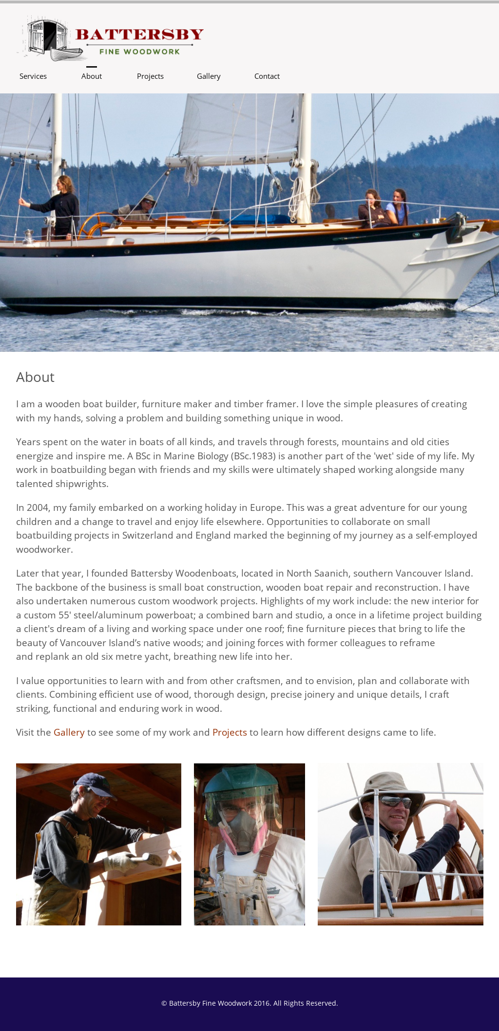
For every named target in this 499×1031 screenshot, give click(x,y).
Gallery (69, 732)
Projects (229, 732)
